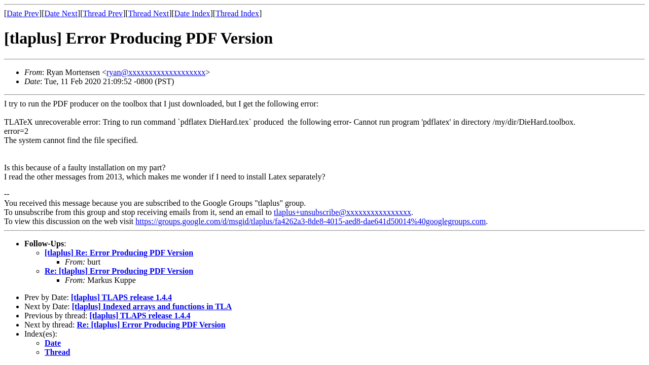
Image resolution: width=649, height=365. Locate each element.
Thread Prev (103, 13)
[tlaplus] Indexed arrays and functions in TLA (152, 306)
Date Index (192, 13)
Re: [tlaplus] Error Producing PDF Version (119, 271)
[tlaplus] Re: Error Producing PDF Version (119, 252)
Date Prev (23, 13)
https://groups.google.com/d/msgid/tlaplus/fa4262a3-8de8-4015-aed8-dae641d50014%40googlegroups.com (310, 221)
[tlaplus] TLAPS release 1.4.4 (121, 297)
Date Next (61, 13)
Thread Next (148, 13)
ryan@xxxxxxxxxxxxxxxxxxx (155, 72)
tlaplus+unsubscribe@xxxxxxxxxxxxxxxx (342, 212)
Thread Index (237, 13)
